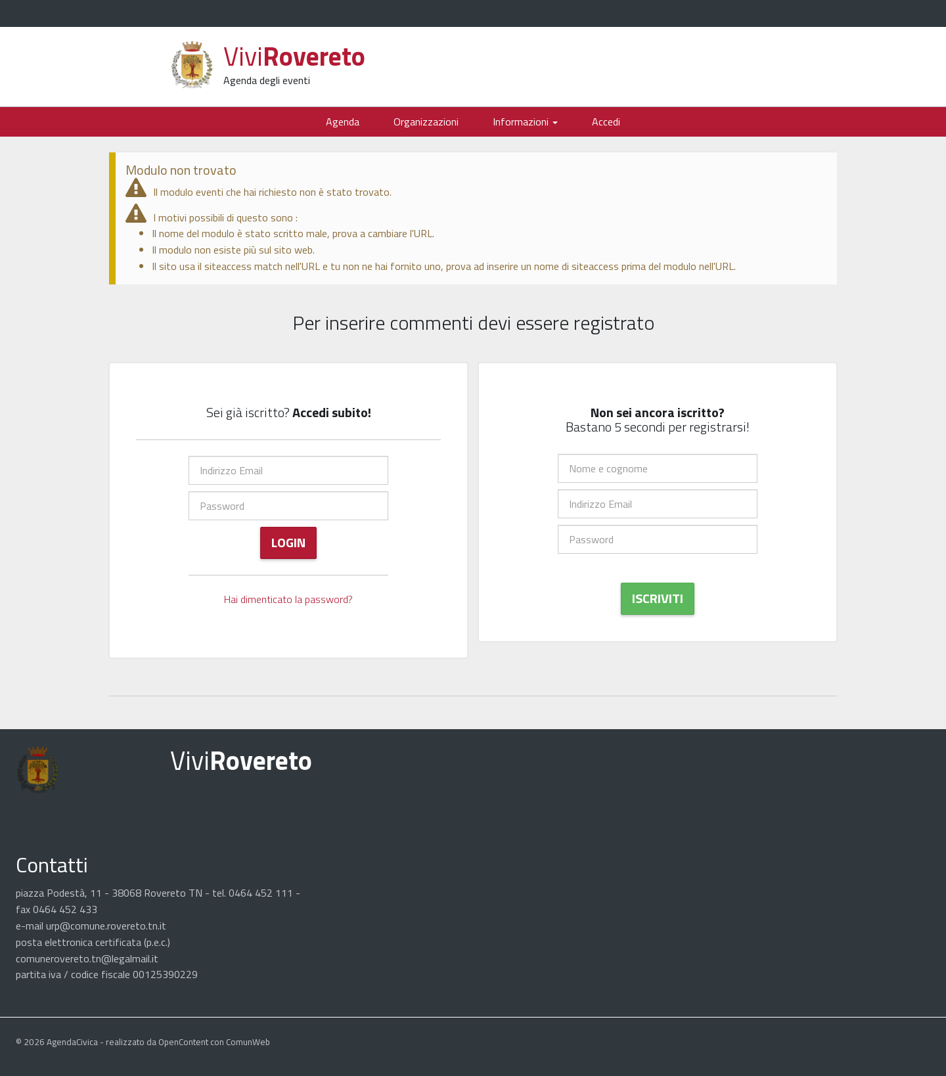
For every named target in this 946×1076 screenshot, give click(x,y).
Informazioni (525, 121)
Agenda (342, 121)
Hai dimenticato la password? (288, 599)
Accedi (606, 121)
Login (288, 542)
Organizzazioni (426, 121)
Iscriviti (657, 598)
